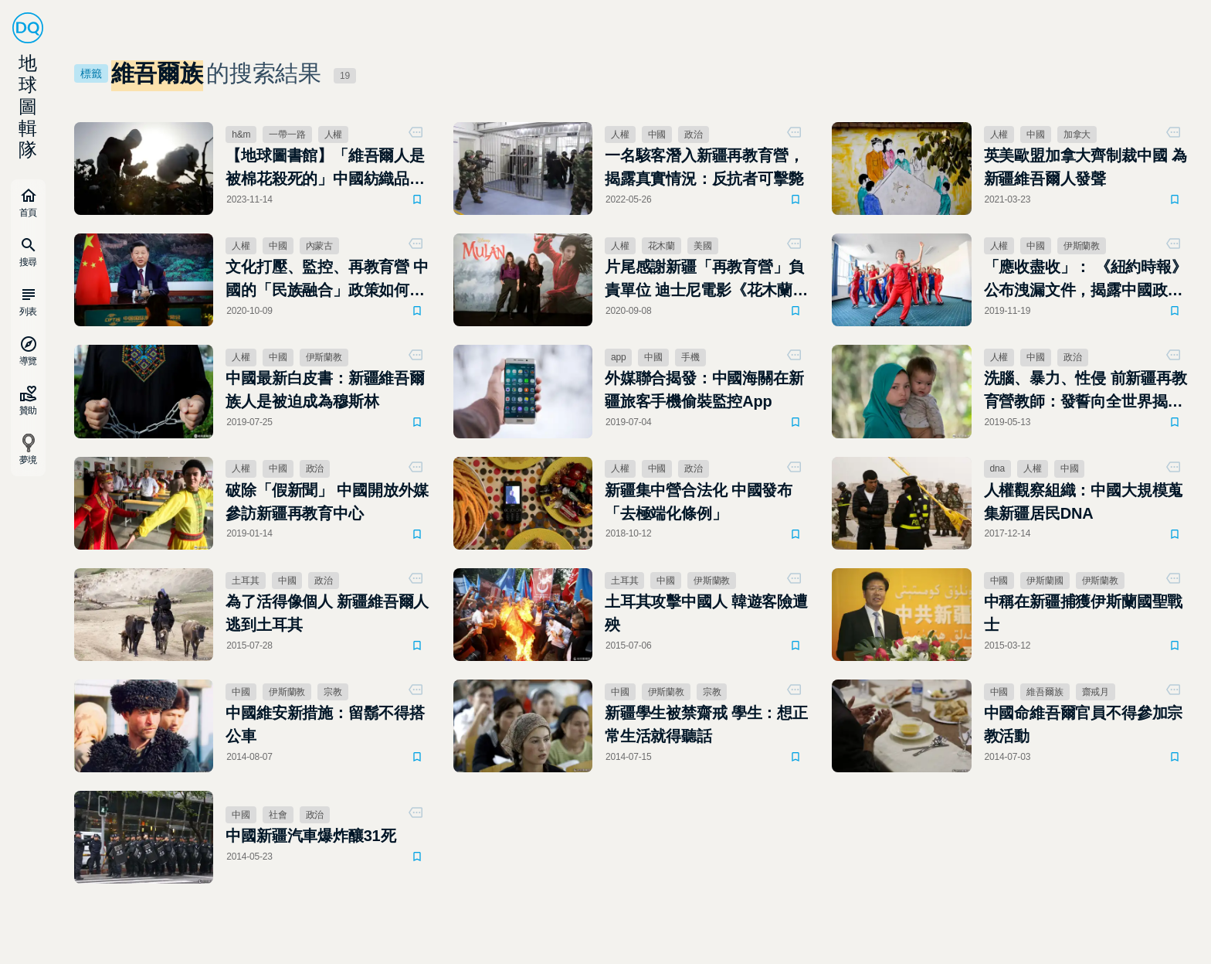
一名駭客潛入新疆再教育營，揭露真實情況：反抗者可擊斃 (704, 167)
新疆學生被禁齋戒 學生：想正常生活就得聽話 (706, 724)
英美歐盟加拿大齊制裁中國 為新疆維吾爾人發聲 (1085, 167)
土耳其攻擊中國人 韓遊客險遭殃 (706, 613)
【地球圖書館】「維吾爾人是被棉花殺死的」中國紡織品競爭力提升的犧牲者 (325, 168)
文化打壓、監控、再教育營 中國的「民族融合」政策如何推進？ (327, 279)
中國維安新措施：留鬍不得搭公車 (325, 724)
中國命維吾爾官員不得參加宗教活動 (1083, 724)
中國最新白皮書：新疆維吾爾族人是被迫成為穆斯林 (325, 390)
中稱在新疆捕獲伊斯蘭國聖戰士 (1083, 613)
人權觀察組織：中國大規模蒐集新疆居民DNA (1083, 502)
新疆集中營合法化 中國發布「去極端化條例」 (698, 502)
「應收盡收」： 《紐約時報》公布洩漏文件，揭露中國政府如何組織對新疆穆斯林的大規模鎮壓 (1085, 279)
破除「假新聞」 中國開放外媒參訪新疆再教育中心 (327, 502)
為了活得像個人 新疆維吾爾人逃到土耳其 (327, 613)
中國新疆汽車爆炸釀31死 (310, 835)
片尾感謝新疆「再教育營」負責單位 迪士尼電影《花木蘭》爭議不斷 (706, 279)
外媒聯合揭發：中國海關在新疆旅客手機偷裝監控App (704, 390)
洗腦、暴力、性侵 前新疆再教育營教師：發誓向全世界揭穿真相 (1085, 391)
